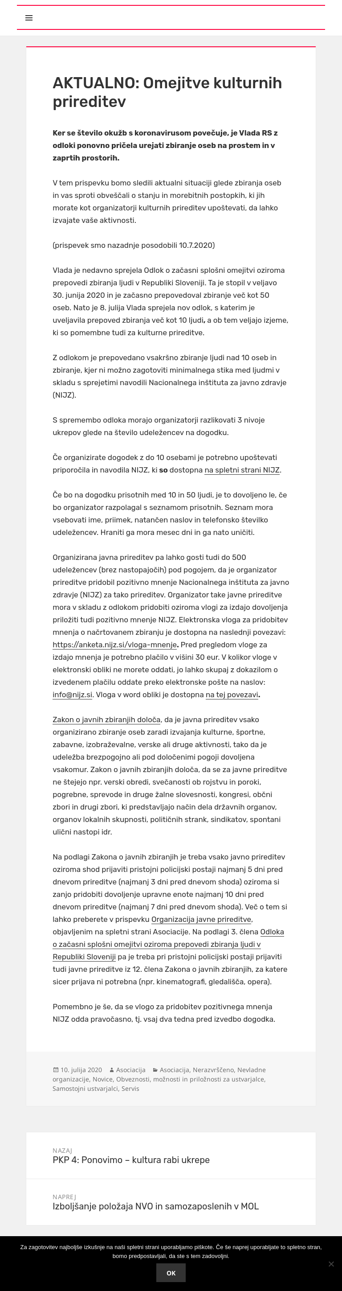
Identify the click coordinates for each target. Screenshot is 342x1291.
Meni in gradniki (70, 10)
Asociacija (131, 1069)
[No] (330, 1263)
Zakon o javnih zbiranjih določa (106, 719)
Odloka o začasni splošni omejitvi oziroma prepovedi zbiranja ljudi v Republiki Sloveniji (168, 944)
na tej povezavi (232, 694)
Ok (171, 1273)
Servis (130, 1088)
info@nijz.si (72, 694)
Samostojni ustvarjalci (85, 1088)
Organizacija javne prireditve (201, 919)
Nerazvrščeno (213, 1069)
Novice (103, 1079)
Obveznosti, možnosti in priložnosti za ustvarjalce (190, 1079)
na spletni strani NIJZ (241, 469)
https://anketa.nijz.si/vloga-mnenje (115, 644)
